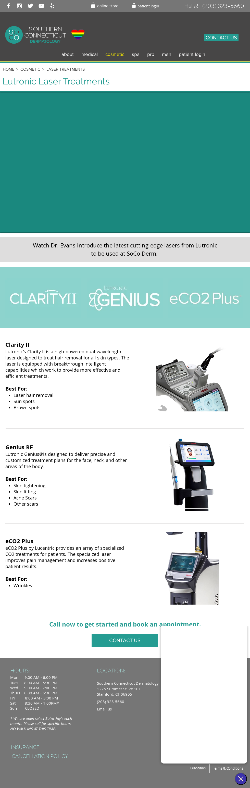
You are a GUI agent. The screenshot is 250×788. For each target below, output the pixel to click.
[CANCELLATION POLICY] (39, 756)
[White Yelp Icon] (52, 6)
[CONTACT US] (221, 37)
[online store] (107, 6)
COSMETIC (30, 69)
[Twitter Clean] (30, 6)
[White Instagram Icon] (19, 6)
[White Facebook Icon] (8, 6)
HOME (8, 69)
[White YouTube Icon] (41, 6)
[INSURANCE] (25, 747)
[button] (93, 5)
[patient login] (148, 6)
